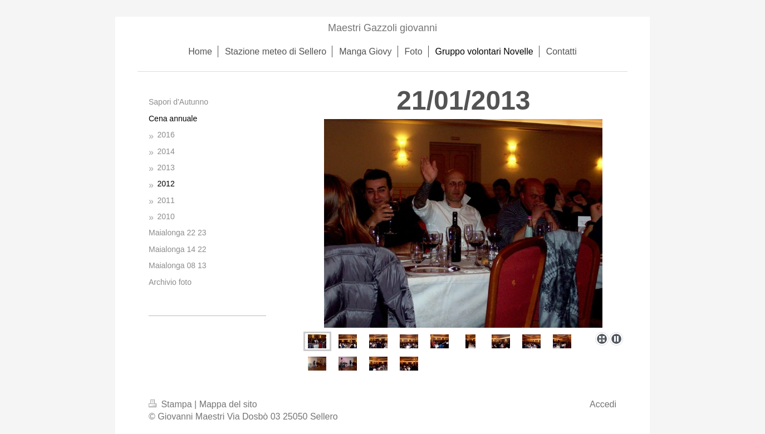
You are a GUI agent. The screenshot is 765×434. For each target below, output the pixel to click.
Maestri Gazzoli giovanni (382, 27)
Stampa (171, 404)
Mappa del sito (228, 404)
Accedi (603, 404)
